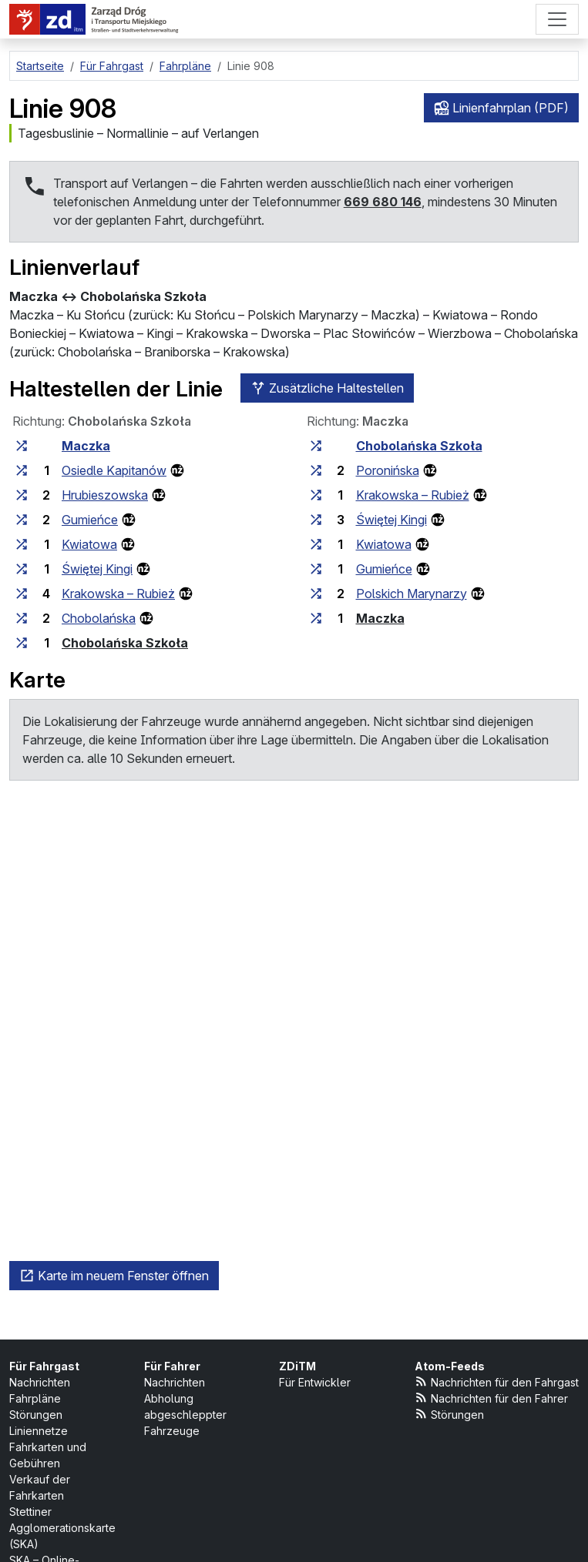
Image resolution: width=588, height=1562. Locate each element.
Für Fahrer (172, 1366)
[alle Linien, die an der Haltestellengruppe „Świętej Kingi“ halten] (21, 569)
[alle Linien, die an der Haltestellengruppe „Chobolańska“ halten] (21, 618)
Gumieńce (90, 519)
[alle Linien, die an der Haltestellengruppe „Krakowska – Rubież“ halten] (21, 593)
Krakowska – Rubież (118, 593)
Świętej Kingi (97, 569)
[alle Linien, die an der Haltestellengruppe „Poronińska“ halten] (316, 470)
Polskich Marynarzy (411, 593)
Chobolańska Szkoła (125, 643)
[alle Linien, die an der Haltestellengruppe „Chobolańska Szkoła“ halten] (21, 643)
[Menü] (557, 19)
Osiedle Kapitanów (114, 470)
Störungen (35, 1414)
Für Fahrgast (44, 1366)
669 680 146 (383, 201)
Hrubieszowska (105, 495)
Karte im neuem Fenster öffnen (114, 1275)
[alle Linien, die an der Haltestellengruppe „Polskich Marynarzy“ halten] (316, 593)
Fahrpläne (35, 1398)
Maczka (86, 445)
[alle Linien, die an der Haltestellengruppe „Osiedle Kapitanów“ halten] (21, 470)
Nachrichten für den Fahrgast (497, 1381)
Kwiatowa (89, 544)
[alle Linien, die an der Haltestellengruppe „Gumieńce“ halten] (21, 519)
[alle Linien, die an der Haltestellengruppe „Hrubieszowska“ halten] (21, 495)
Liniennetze (38, 1430)
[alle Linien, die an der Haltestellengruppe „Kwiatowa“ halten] (21, 544)
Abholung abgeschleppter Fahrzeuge (185, 1414)
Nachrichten (39, 1382)
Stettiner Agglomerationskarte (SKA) (62, 1527)
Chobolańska (99, 618)
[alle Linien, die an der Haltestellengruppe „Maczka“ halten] (21, 445)
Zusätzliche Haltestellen (327, 388)
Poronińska (387, 470)
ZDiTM (297, 1366)
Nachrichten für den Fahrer (492, 1397)
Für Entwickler (315, 1382)
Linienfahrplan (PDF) (501, 107)
